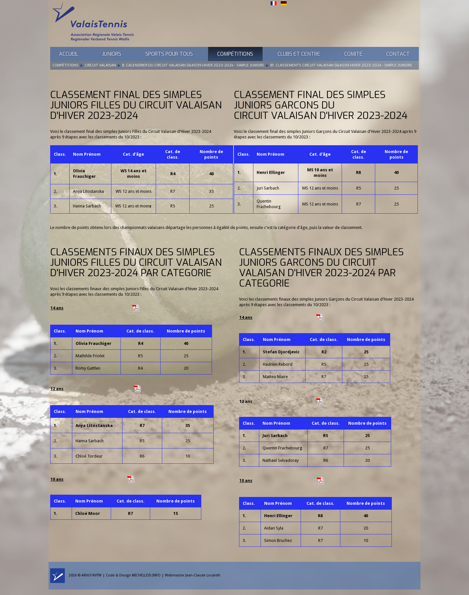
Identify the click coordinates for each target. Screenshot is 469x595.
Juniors (111, 53)
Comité (353, 53)
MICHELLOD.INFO (146, 575)
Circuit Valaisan (100, 65)
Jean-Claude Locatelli (202, 575)
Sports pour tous (169, 53)
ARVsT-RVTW (91, 575)
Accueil (68, 53)
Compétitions (235, 53)
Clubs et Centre (298, 53)
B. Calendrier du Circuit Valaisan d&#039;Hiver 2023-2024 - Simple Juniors (193, 65)
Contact (398, 53)
